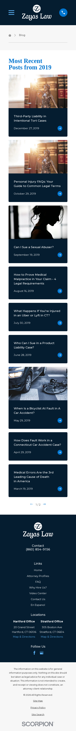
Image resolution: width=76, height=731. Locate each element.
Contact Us (38, 599)
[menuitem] (38, 701)
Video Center (38, 593)
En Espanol (38, 605)
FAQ (38, 581)
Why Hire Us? (38, 587)
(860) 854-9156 (38, 549)
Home (38, 570)
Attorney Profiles (38, 576)
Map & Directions (24, 636)
